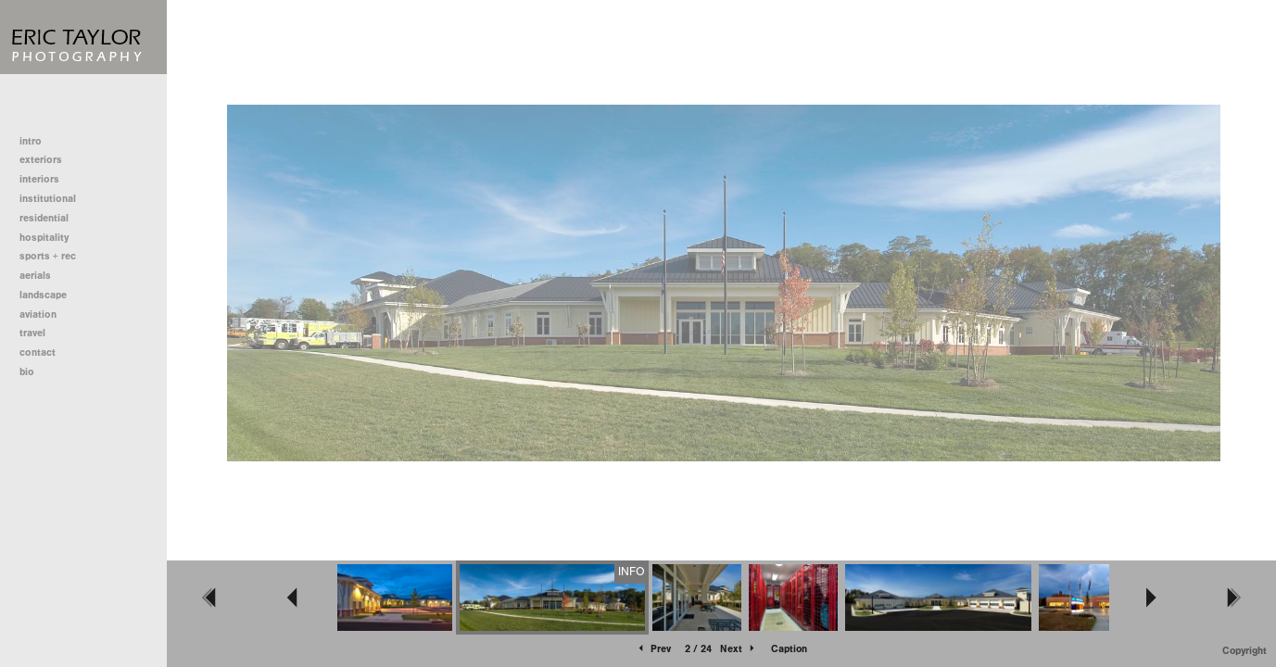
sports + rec (47, 256)
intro (30, 141)
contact (37, 352)
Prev (653, 649)
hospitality (44, 238)
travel (32, 333)
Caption (789, 649)
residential (50, 218)
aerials (35, 276)
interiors (39, 179)
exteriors (40, 160)
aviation (38, 314)
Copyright (1244, 651)
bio (26, 372)
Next (738, 649)
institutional (54, 199)
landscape (43, 295)
